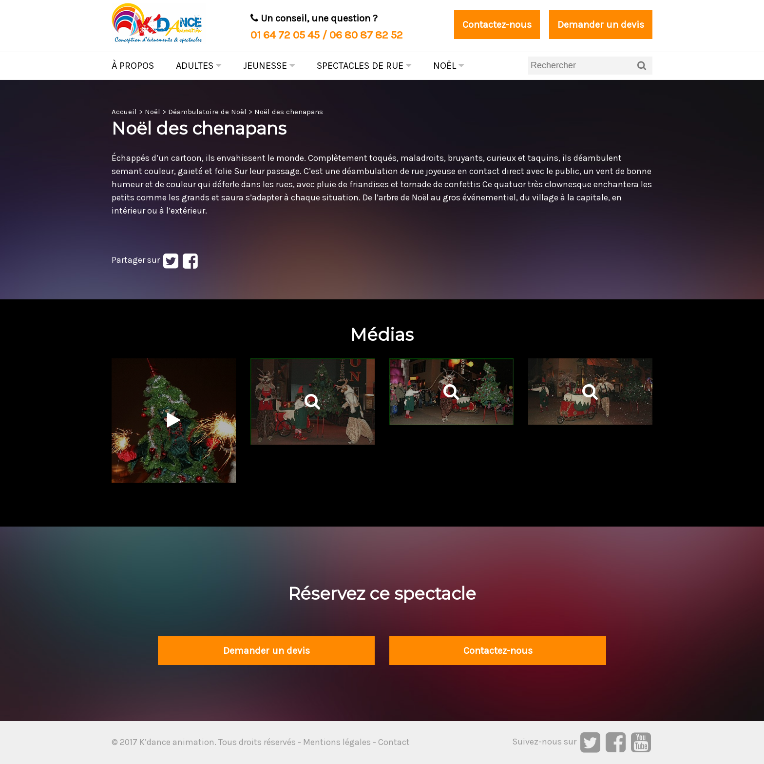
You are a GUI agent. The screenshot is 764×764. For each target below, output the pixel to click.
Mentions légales (337, 742)
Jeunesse (269, 65)
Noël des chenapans (288, 111)
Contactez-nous (497, 24)
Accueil (124, 111)
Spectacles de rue (364, 65)
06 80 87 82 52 (366, 34)
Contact (394, 742)
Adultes (198, 65)
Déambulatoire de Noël (207, 111)
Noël (448, 65)
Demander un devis (600, 24)
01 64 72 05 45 (285, 34)
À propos (133, 65)
